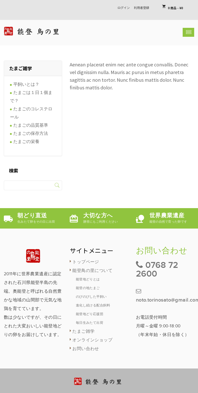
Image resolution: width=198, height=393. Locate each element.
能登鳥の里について (92, 270)
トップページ (85, 262)
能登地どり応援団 (89, 314)
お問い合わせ (85, 348)
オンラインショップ (92, 340)
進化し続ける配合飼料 (93, 305)
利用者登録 (141, 7)
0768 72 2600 (157, 269)
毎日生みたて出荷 (89, 323)
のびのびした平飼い (91, 297)
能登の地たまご (88, 288)
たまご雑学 (83, 331)
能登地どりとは (88, 279)
